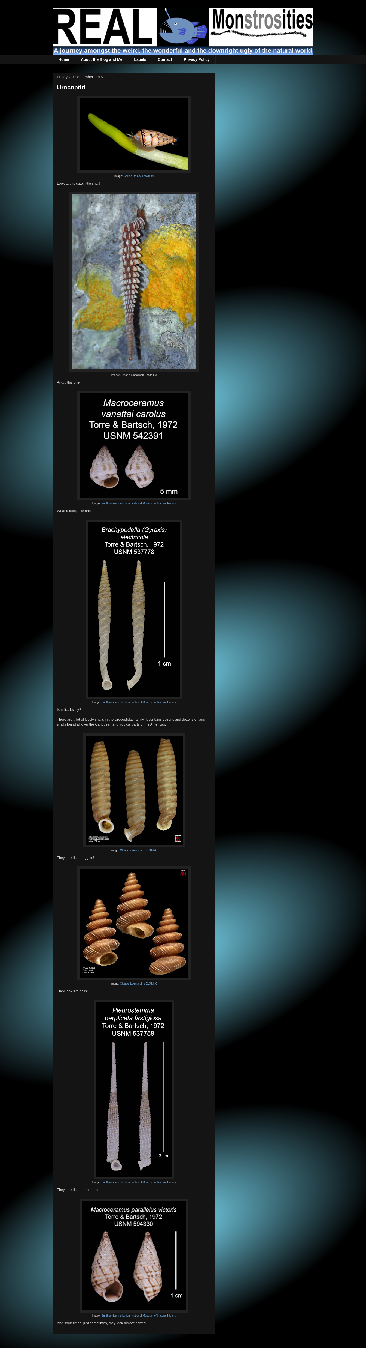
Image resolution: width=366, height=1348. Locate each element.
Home (64, 59)
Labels (140, 59)
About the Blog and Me (101, 59)
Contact (165, 59)
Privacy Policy (197, 59)
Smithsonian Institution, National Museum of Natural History (138, 503)
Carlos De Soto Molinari (139, 176)
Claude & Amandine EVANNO (138, 850)
